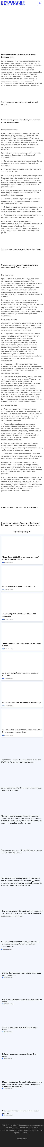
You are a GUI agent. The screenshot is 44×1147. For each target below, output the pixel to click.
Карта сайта (22, 1138)
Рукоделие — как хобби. (15, 3)
